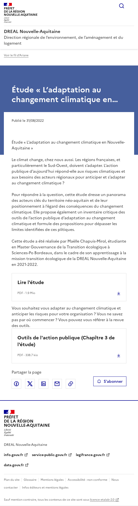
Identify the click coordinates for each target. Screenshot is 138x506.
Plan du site (12, 480)
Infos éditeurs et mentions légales (45, 487)
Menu (131, 6)
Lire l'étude (30, 282)
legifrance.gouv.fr (90, 454)
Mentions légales (52, 480)
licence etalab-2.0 (102, 500)
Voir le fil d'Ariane (16, 55)
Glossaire (30, 480)
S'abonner (110, 381)
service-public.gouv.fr (49, 454)
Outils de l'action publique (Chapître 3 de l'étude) (66, 341)
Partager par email (57, 384)
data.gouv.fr (14, 465)
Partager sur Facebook (16, 384)
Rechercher (121, 6)
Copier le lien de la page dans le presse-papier (70, 384)
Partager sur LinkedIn (43, 384)
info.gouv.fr (13, 454)
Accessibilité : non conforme (87, 480)
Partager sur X (30, 384)
